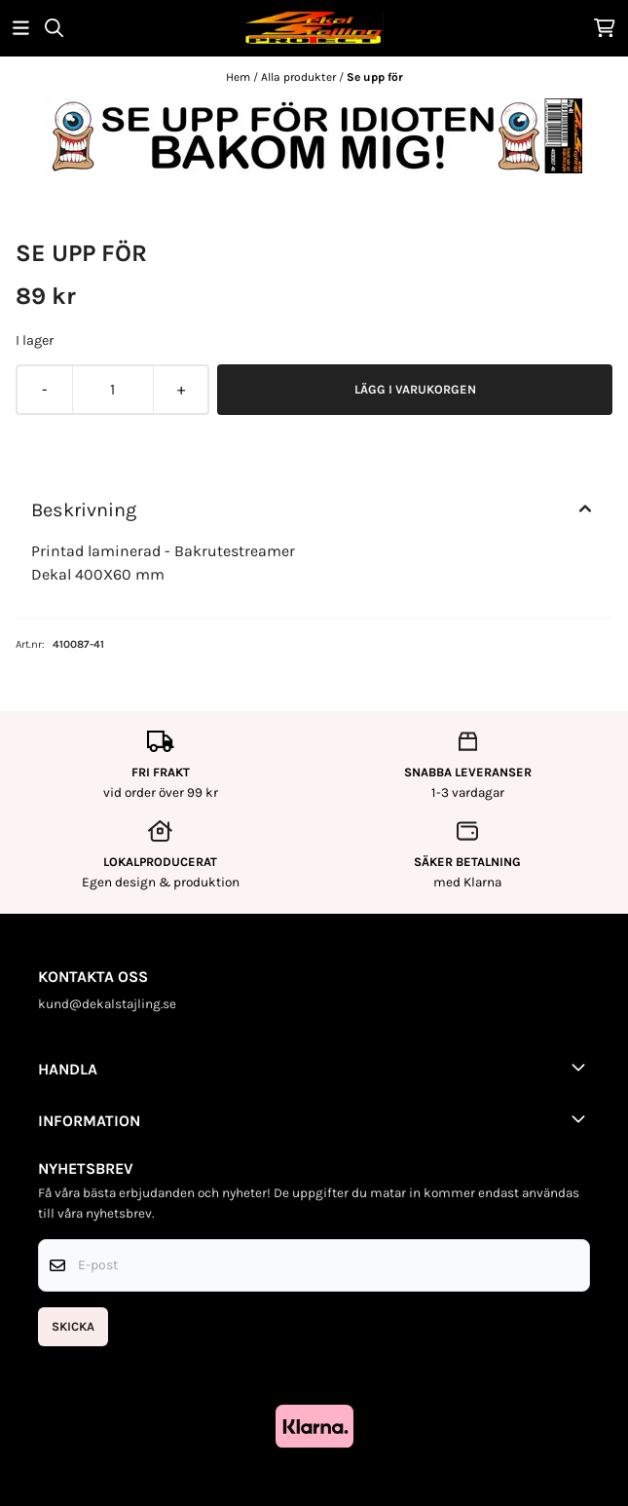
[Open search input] (54, 28)
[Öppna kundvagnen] (604, 28)
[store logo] (313, 28)
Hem (239, 77)
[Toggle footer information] (582, 1066)
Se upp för (375, 77)
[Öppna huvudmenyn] (21, 28)
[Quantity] (113, 389)
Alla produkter (300, 77)
